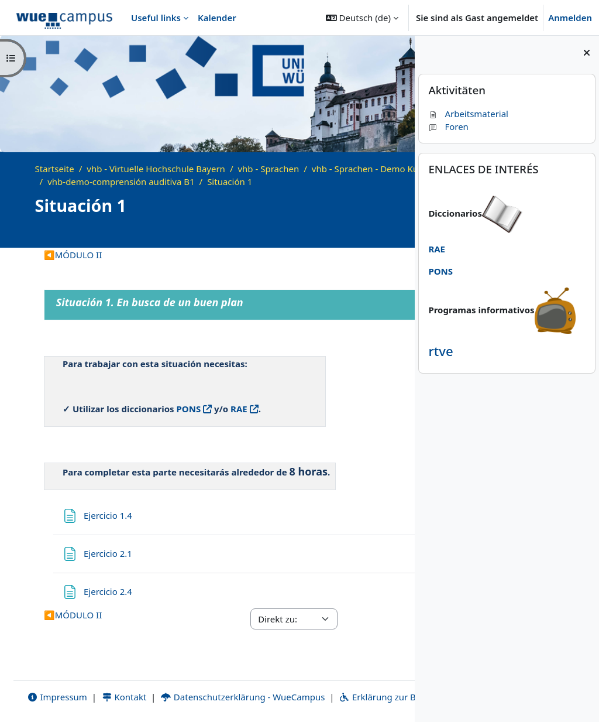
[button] (362, 17)
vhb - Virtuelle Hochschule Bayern (156, 168)
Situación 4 (343, 255)
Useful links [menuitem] (156, 17)
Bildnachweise (246, 697)
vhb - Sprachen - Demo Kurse (107, 181)
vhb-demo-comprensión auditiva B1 (253, 181)
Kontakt (114, 683)
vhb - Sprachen (268, 168)
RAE (238, 409)
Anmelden (570, 17)
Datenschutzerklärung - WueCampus (232, 683)
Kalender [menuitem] (217, 17)
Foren (448, 126)
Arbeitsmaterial (468, 113)
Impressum (47, 683)
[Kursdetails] (389, 233)
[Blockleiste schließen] (586, 52)
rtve (440, 351)
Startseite (54, 168)
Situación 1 (361, 181)
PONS (189, 409)
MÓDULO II (73, 255)
